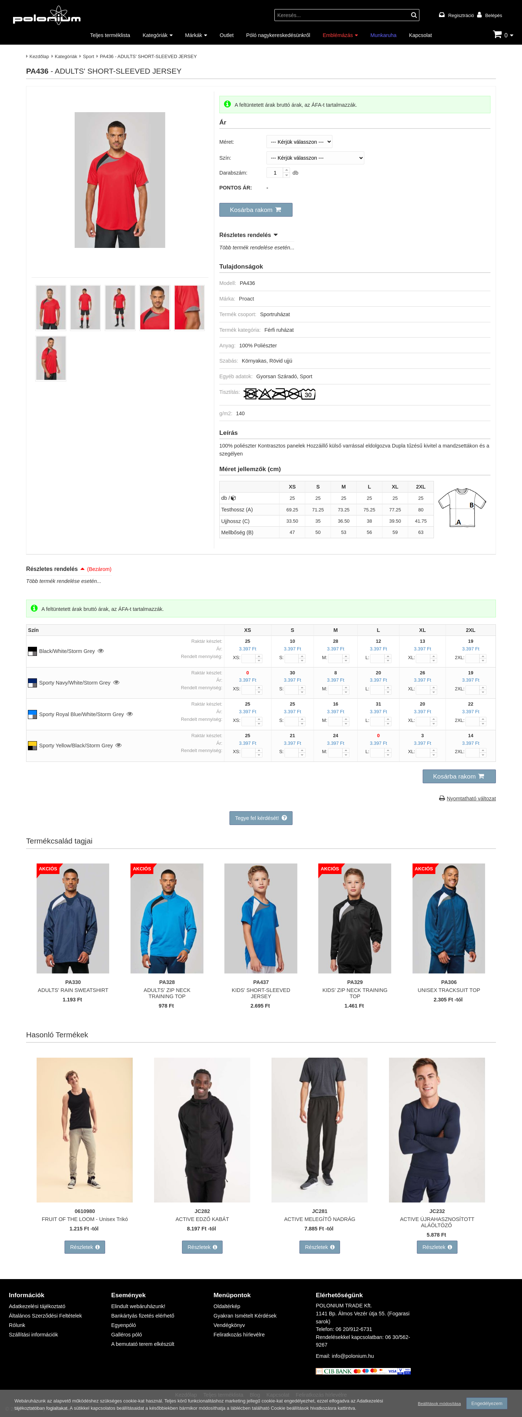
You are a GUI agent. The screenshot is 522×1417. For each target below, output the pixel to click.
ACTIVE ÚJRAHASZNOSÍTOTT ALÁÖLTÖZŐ (437, 1221)
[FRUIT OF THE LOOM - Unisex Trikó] (85, 1200)
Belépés (493, 15)
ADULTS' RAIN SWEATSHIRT (73, 989)
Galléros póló (126, 1334)
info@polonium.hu (353, 1355)
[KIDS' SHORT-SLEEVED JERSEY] (261, 971)
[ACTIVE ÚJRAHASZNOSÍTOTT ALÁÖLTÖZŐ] (437, 1200)
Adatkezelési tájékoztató (37, 1306)
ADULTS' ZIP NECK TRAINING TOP (166, 992)
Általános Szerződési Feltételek (45, 1315)
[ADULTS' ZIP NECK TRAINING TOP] (167, 971)
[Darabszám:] (278, 172)
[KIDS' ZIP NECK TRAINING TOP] (355, 971)
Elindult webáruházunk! (138, 1306)
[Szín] (315, 157)
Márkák (193, 35)
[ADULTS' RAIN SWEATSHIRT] (73, 971)
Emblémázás (338, 35)
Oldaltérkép (227, 1306)
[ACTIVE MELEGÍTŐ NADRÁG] (320, 1200)
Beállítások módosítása (439, 1403)
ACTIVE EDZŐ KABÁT (202, 1218)
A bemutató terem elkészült (142, 1343)
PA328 (167, 982)
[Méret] (299, 141)
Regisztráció (461, 15)
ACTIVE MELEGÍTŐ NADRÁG (319, 1218)
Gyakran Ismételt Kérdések (245, 1315)
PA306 (449, 982)
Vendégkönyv (229, 1325)
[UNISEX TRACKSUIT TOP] (449, 971)
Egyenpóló (123, 1325)
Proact (246, 298)
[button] (256, 210)
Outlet (226, 35)
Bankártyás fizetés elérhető (142, 1315)
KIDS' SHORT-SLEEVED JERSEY (261, 992)
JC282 (202, 1211)
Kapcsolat (420, 35)
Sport (88, 56)
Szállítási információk (33, 1334)
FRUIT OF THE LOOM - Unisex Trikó (85, 1218)
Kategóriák (154, 35)
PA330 (73, 982)
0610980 (85, 1211)
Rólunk (17, 1325)
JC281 (319, 1211)
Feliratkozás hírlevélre (239, 1334)
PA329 (355, 982)
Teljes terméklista (110, 35)
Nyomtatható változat (471, 798)
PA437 (261, 982)
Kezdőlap (39, 56)
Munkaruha (383, 35)
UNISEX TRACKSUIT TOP (449, 989)
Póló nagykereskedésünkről (278, 35)
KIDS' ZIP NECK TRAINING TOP (355, 992)
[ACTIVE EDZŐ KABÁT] (202, 1200)
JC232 (437, 1211)
